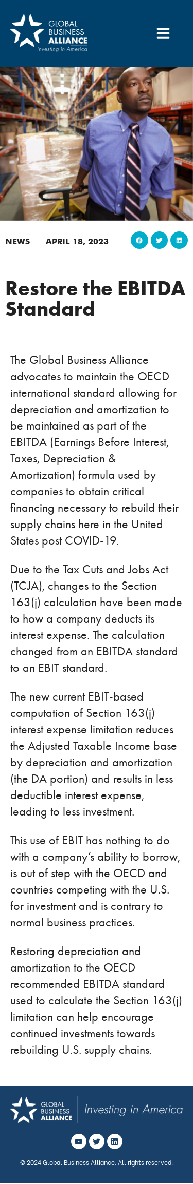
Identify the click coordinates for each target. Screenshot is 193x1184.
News (17, 241)
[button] (139, 240)
